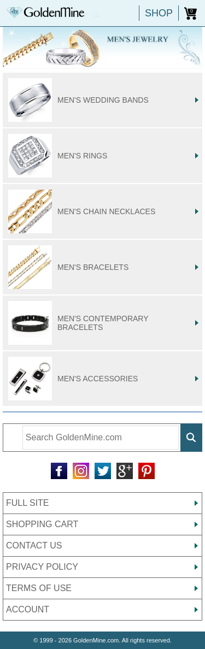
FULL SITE (27, 503)
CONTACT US (34, 545)
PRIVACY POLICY (42, 566)
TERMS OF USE (39, 588)
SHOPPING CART (42, 524)
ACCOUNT (27, 609)
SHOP (159, 13)
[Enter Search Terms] (100, 438)
